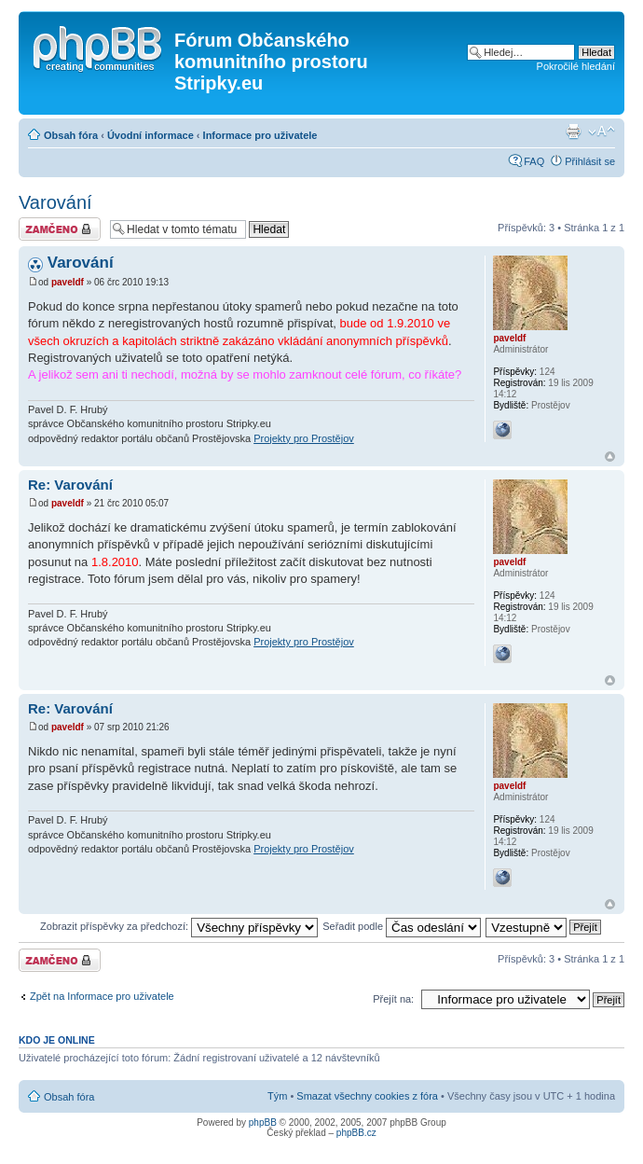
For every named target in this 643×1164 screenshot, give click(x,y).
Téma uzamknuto (60, 229)
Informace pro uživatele (260, 135)
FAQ (534, 161)
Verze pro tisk (573, 131)
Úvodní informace (150, 135)
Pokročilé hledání (576, 66)
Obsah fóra (71, 135)
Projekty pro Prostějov (303, 438)
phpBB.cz (356, 1133)
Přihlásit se (590, 161)
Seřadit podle (401, 926)
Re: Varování (70, 484)
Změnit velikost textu (601, 131)
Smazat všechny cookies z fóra (367, 1096)
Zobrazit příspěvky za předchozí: (179, 926)
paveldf (67, 282)
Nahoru (610, 456)
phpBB (263, 1122)
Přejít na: (393, 999)
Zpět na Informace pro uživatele (102, 996)
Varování (55, 202)
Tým (277, 1096)
